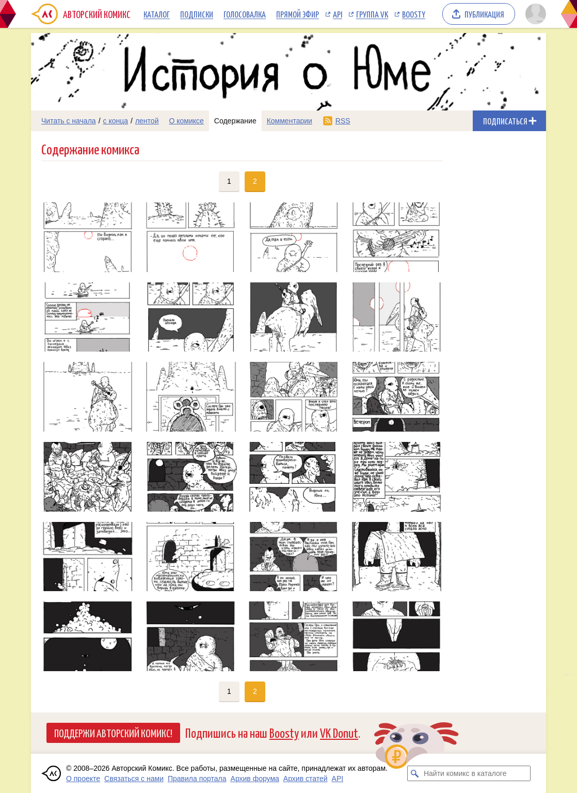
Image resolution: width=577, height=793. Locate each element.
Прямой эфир (297, 14)
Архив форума (255, 778)
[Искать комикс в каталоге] (415, 773)
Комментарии (289, 121)
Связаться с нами (134, 778)
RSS (342, 121)
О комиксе (186, 121)
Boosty (413, 14)
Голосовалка (244, 14)
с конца (116, 121)
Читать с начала (68, 121)
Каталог (156, 14)
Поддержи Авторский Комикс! (113, 732)
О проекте (83, 778)
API (337, 14)
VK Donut (339, 732)
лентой (147, 121)
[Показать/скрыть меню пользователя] (534, 14)
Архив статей (305, 778)
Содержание (235, 121)
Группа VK (372, 14)
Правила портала (197, 778)
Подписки (196, 14)
